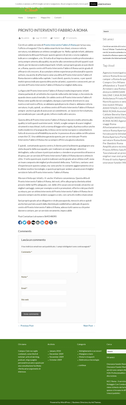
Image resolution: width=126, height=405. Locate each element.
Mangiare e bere (72, 354)
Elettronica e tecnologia (75, 360)
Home (7, 17)
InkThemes (82, 402)
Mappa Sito (32, 17)
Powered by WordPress (47, 402)
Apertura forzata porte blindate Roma (101, 133)
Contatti (44, 17)
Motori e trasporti (73, 357)
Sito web (11, 299)
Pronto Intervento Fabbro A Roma (46, 44)
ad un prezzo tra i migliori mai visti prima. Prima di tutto (104, 156)
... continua (68, 365)
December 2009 (43, 354)
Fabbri (43, 38)
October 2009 (42, 360)
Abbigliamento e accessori (76, 351)
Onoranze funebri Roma (103, 364)
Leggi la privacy (104, 4)
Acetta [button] (93, 4)
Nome (11, 277)
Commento (13, 252)
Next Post (76, 325)
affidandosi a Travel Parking (104, 85)
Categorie (18, 17)
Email (11, 288)
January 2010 (41, 351)
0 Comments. (58, 38)
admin (13, 38)
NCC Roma (98, 381)
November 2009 (43, 357)
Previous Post (12, 325)
